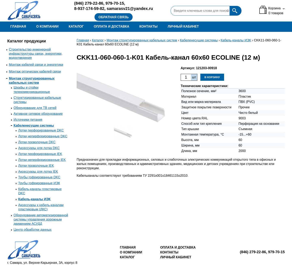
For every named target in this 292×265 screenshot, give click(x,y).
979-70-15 (114, 3)
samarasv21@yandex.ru (130, 8)
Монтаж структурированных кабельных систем (142, 40)
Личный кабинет (183, 26)
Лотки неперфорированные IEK (42, 160)
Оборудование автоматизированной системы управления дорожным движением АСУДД (41, 219)
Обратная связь (114, 17)
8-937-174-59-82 (89, 8)
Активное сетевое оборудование (38, 113)
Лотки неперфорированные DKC (42, 136)
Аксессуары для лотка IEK (38, 171)
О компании (47, 26)
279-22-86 (88, 3)
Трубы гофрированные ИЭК (39, 183)
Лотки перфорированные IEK (40, 154)
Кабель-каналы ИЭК (34, 199)
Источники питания (28, 119)
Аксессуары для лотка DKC (39, 148)
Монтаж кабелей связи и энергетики (36, 64)
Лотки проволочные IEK (36, 165)
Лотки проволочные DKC (37, 142)
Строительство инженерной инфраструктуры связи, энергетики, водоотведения (35, 54)
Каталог (76, 26)
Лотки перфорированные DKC (41, 130)
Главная (18, 26)
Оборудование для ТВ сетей (35, 108)
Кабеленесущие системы (34, 125)
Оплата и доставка (111, 26)
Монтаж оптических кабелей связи (35, 71)
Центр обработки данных (33, 229)
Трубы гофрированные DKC (39, 177)
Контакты (148, 26)
